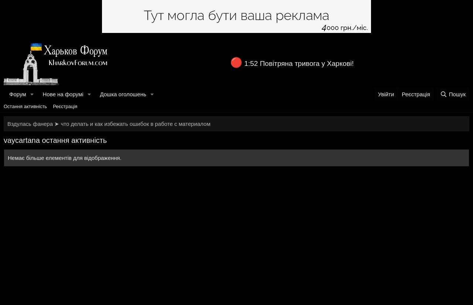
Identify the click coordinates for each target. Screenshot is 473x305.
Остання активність (25, 106)
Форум (17, 94)
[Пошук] (452, 94)
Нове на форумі (62, 94)
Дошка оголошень (123, 94)
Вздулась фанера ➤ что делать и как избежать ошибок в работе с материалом (108, 124)
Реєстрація (65, 106)
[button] (32, 94)
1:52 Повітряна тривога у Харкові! (299, 63)
